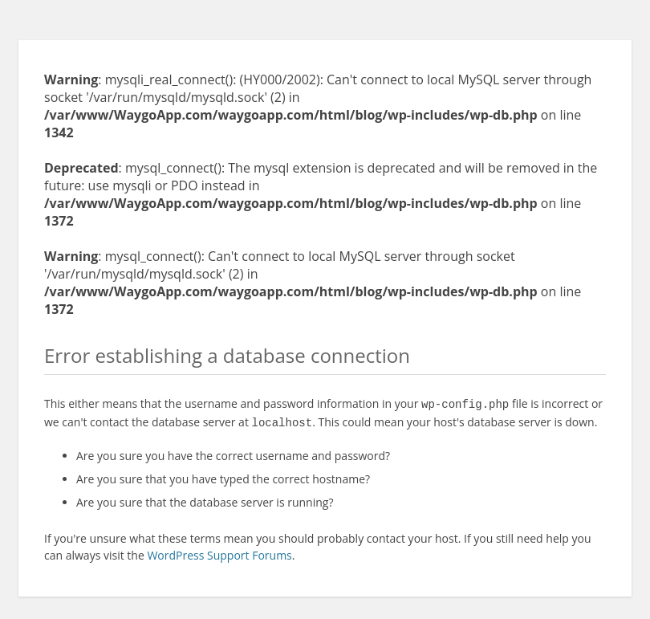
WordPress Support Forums (219, 552)
